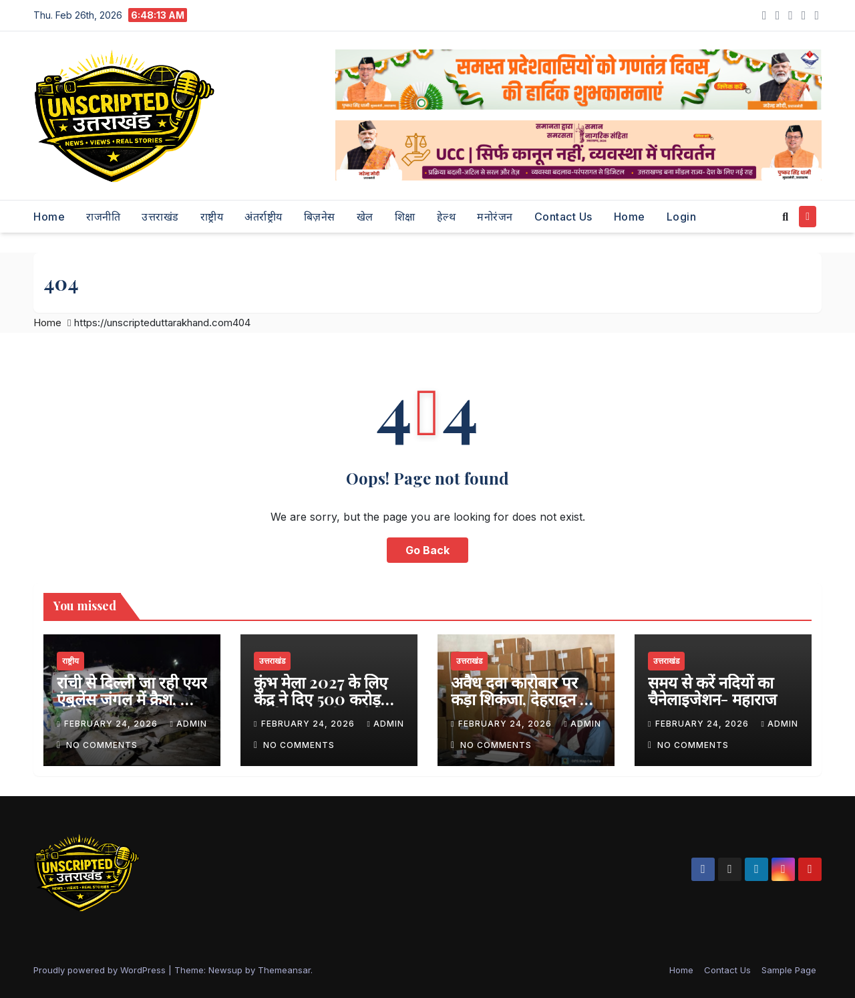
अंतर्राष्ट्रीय (263, 216)
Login (682, 216)
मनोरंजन (495, 216)
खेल (365, 216)
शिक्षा (405, 216)
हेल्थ (446, 216)
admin (188, 724)
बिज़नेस (319, 216)
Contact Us (563, 216)
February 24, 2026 (112, 724)
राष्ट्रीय (212, 216)
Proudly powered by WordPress (100, 970)
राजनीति (103, 216)
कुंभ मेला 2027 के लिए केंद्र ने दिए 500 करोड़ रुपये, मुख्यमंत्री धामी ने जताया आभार (320, 707)
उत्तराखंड (160, 216)
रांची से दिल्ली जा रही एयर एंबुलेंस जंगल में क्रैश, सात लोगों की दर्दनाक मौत (132, 698)
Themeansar (284, 970)
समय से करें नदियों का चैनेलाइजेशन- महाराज (712, 690)
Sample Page (788, 970)
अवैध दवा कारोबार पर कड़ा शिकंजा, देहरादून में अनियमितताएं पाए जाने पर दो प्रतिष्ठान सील (520, 707)
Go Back (427, 550)
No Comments (102, 745)
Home (49, 216)
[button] (785, 216)
